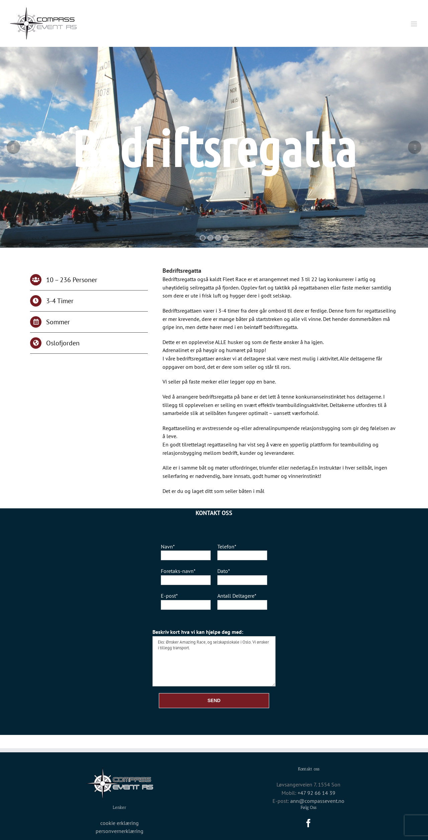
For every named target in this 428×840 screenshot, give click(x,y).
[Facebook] (308, 823)
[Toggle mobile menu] (414, 23)
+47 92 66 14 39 (316, 792)
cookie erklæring (119, 823)
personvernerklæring (119, 831)
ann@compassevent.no (317, 800)
